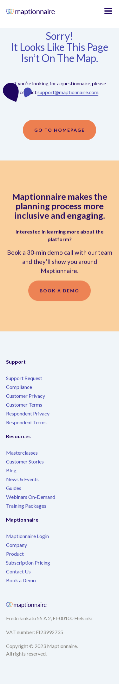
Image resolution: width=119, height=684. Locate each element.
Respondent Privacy (28, 413)
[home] (36, 13)
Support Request (24, 378)
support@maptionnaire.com (67, 92)
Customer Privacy (25, 396)
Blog (11, 470)
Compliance (19, 387)
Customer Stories (25, 461)
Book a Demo (21, 580)
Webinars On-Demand (30, 497)
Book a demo (59, 292)
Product (15, 554)
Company (16, 545)
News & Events (22, 479)
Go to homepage (59, 130)
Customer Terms (24, 405)
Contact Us (18, 571)
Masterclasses (22, 453)
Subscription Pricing (28, 563)
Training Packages (26, 506)
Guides (13, 488)
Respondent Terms (26, 422)
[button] (108, 11)
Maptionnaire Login (27, 536)
